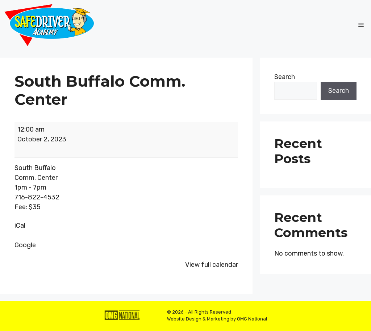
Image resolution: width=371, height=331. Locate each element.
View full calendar (211, 265)
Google (25, 245)
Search (284, 77)
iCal (19, 225)
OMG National (252, 319)
